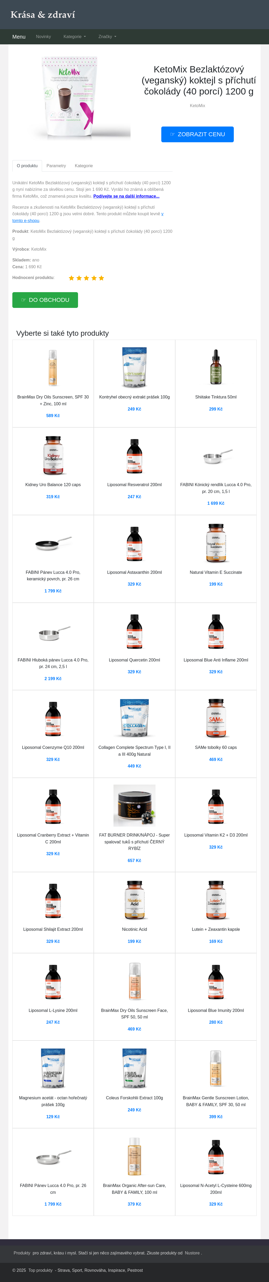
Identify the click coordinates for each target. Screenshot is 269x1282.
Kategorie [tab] (84, 166)
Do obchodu (49, 300)
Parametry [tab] (56, 166)
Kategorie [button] (73, 36)
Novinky (43, 36)
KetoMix (197, 105)
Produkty (22, 1253)
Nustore (192, 1253)
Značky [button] (106, 36)
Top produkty (40, 1270)
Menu (18, 37)
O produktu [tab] (27, 166)
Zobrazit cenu (201, 134)
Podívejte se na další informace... (127, 196)
